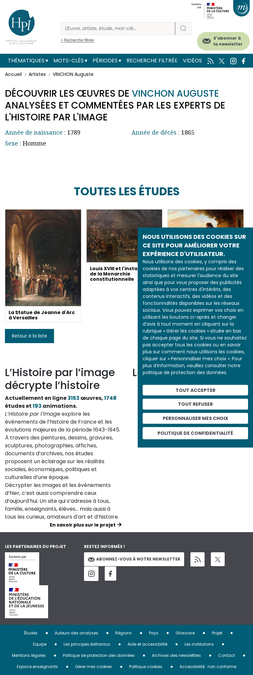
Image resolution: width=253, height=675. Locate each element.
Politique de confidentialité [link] (195, 433)
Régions (123, 633)
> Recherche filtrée (77, 40)
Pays (153, 633)
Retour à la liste (29, 336)
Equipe (39, 644)
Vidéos (192, 60)
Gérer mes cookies (93, 666)
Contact (226, 655)
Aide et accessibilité (147, 644)
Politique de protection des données (99, 655)
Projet (217, 633)
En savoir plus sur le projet (83, 525)
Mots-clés (68, 60)
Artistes (37, 74)
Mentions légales (29, 655)
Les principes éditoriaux (87, 644)
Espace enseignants (37, 666)
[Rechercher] (118, 28)
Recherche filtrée (152, 60)
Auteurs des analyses (76, 633)
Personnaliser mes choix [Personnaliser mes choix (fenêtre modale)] (195, 418)
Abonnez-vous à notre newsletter (134, 559)
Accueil (13, 74)
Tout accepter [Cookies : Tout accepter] (195, 390)
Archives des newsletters (176, 655)
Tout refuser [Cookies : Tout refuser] (195, 404)
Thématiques (26, 60)
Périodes (105, 60)
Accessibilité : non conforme (208, 666)
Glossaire (185, 633)
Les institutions (199, 644)
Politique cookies (145, 666)
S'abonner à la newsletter (227, 41)
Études (31, 633)
